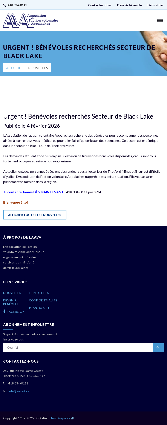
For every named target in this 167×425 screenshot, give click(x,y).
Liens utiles (155, 5)
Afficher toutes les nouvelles (34, 215)
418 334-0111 (17, 5)
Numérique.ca (60, 418)
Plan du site (39, 308)
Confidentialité (43, 300)
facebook (14, 311)
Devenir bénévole (129, 5)
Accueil (13, 68)
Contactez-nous (100, 5)
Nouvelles (38, 68)
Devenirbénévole (11, 302)
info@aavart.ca (19, 391)
